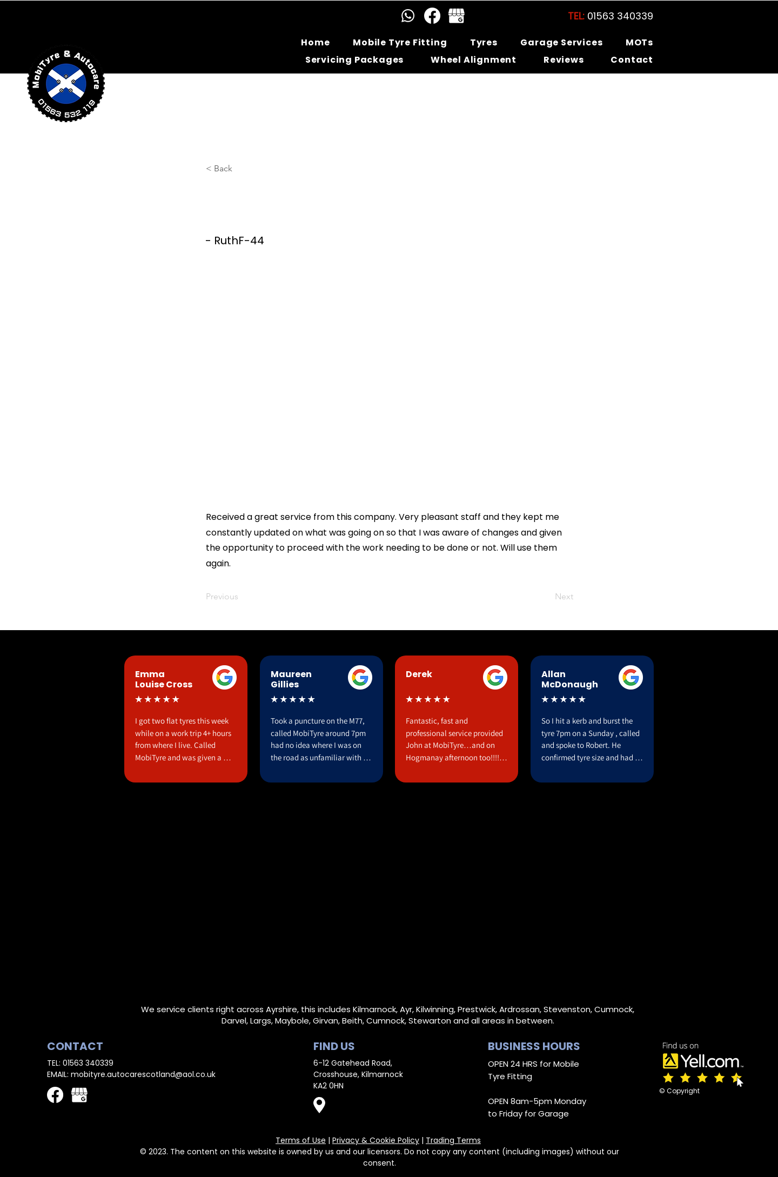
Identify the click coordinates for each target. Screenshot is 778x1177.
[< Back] (241, 168)
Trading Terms (453, 1140)
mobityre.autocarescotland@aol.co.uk (143, 1074)
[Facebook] (432, 16)
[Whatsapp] (408, 16)
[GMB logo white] (456, 16)
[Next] (546, 596)
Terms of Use (301, 1140)
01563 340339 (88, 1063)
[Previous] (241, 596)
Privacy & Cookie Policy (375, 1140)
